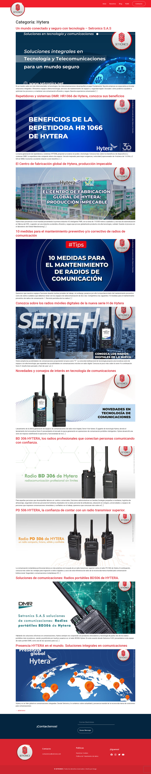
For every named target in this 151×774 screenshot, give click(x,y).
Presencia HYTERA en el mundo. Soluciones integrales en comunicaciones (71, 646)
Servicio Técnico (140, 12)
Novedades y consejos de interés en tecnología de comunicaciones (66, 371)
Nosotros (112, 4)
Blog (120, 4)
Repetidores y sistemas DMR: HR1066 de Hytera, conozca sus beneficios (70, 96)
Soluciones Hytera (81, 12)
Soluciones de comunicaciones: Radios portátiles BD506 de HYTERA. (67, 578)
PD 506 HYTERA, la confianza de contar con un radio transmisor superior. (70, 510)
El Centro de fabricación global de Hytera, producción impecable (64, 164)
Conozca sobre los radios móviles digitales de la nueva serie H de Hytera (70, 303)
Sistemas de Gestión (66, 12)
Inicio (104, 4)
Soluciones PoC (111, 12)
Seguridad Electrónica (97, 12)
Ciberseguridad (53, 12)
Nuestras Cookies (82, 753)
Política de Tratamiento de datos (87, 756)
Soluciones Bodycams (125, 12)
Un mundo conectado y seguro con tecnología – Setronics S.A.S (63, 28)
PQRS (127, 4)
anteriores (20, 711)
